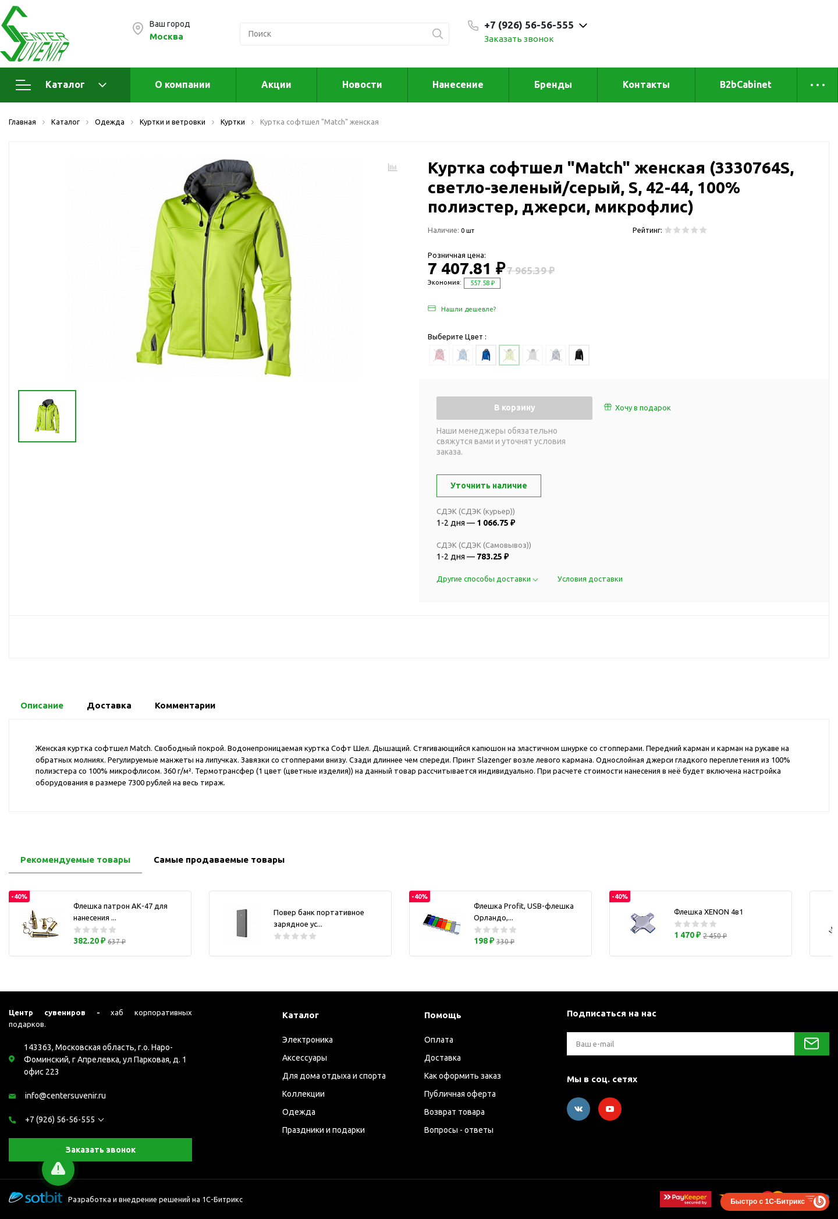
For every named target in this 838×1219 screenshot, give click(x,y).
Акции (276, 84)
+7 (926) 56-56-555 (60, 1119)
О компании (183, 84)
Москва (166, 36)
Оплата (438, 1039)
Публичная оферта (460, 1093)
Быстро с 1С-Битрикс (767, 1201)
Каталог (61, 85)
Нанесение (458, 84)
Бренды (553, 84)
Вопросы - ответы (458, 1130)
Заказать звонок (519, 39)
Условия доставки (590, 579)
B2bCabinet (746, 84)
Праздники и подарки (323, 1130)
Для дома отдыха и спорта (334, 1075)
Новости (362, 84)
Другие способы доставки (488, 579)
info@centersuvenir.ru (65, 1095)
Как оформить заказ (462, 1075)
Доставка (442, 1057)
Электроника (307, 1039)
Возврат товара (454, 1112)
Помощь (442, 1015)
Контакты (646, 84)
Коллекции (303, 1093)
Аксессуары (304, 1057)
